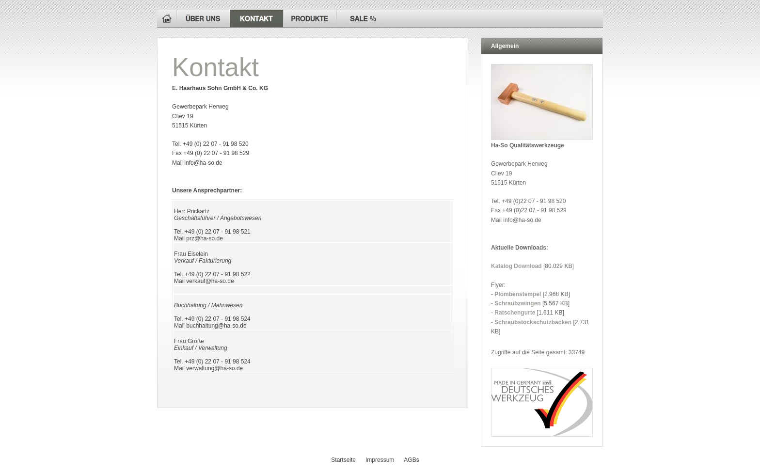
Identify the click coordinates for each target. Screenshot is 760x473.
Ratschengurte (514, 312)
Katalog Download (516, 266)
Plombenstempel (517, 294)
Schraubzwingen (517, 303)
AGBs (411, 460)
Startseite (343, 460)
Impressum (379, 460)
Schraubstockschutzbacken (532, 322)
